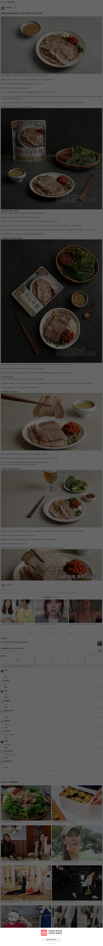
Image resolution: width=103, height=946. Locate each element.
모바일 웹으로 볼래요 (51, 943)
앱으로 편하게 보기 (51, 939)
